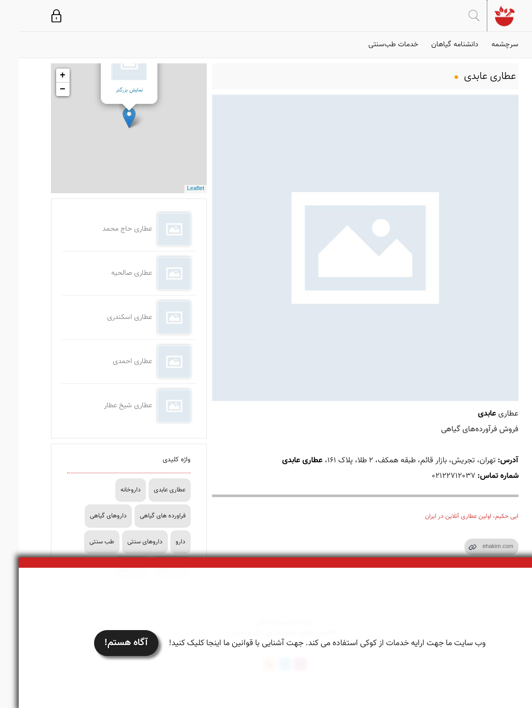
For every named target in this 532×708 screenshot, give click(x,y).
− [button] (44, 89)
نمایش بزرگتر (110, 90)
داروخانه (112, 490)
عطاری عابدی (151, 490)
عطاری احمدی (114, 361)
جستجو (455, 15)
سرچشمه (486, 44)
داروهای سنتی (126, 541)
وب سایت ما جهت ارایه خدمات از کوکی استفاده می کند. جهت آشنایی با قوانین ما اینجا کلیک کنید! (308, 643)
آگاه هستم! (107, 643)
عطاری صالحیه (113, 273)
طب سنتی (83, 541)
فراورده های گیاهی (144, 515)
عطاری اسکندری (111, 317)
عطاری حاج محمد (109, 229)
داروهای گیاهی (89, 515)
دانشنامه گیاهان (436, 44)
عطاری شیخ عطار (109, 405)
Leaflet (176, 188)
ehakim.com (479, 546)
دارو (162, 541)
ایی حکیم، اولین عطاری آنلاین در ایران (453, 516)
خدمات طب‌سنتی (375, 44)
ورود (37, 15)
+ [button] (44, 75)
